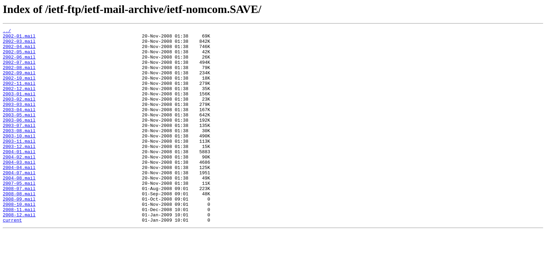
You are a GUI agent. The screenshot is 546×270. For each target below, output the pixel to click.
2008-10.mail (19, 240)
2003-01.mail (19, 107)
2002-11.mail (19, 95)
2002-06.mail (19, 63)
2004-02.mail (19, 183)
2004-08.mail (19, 208)
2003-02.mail (19, 113)
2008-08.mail (19, 227)
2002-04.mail (19, 50)
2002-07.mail (19, 69)
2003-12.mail (19, 170)
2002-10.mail (19, 88)
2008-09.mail (19, 233)
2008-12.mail (19, 252)
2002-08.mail (19, 76)
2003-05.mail (19, 132)
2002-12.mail (19, 101)
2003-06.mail (19, 139)
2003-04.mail (19, 126)
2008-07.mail (19, 221)
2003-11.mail (19, 164)
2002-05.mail (19, 57)
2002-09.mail (19, 82)
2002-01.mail (19, 38)
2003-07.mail (19, 145)
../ (7, 31)
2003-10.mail (19, 158)
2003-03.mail (19, 120)
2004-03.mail (19, 189)
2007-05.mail (19, 214)
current (12, 259)
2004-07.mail (19, 202)
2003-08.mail (19, 151)
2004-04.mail (19, 196)
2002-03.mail (19, 44)
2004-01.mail (19, 177)
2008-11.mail (19, 246)
